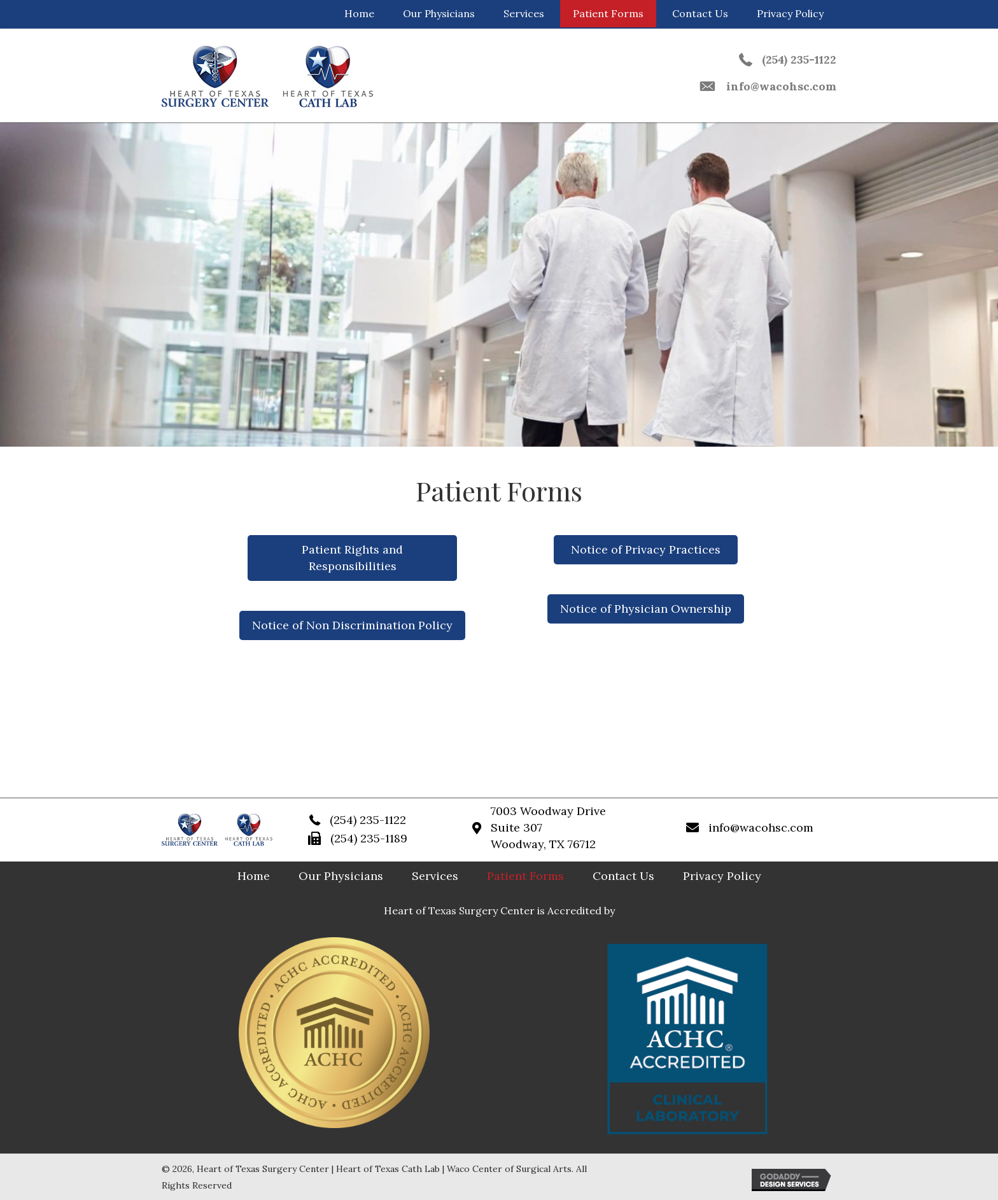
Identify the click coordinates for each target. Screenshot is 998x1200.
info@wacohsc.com (781, 86)
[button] (353, 558)
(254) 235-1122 (799, 59)
